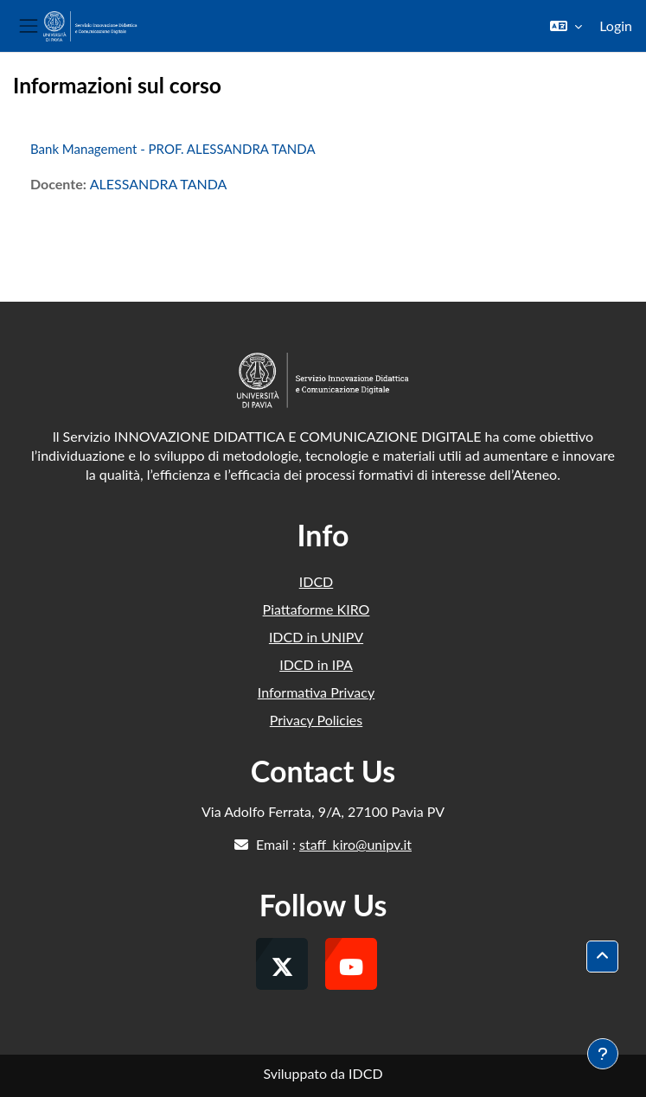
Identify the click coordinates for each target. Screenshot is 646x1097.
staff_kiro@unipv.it (355, 844)
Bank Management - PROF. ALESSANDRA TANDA (173, 148)
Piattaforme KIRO (316, 609)
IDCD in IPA (316, 664)
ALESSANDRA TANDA (158, 183)
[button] (566, 26)
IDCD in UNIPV (316, 636)
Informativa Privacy (316, 692)
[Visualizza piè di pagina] (602, 1053)
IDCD (316, 581)
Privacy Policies (316, 719)
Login (615, 25)
